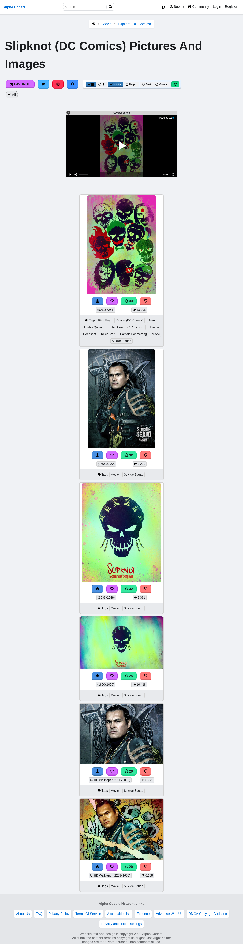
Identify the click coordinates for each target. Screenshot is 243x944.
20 (129, 771)
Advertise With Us (169, 914)
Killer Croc (108, 334)
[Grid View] (91, 84)
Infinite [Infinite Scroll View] (115, 84)
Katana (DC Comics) (129, 320)
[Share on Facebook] (72, 84)
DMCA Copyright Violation (208, 914)
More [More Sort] (161, 84)
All (12, 94)
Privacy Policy (59, 914)
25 (129, 676)
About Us (23, 914)
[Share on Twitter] (43, 84)
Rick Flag (104, 320)
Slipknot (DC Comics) (134, 24)
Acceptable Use (118, 914)
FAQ (39, 914)
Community (198, 7)
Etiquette (143, 914)
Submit (177, 7)
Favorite (20, 84)
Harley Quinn (93, 327)
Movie (106, 24)
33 (129, 301)
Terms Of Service (88, 914)
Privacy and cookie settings (121, 924)
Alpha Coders (14, 7)
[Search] (110, 6)
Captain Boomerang (133, 334)
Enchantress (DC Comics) (124, 327)
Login (217, 7)
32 (129, 455)
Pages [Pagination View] (131, 84)
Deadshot (89, 334)
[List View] (101, 84)
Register (231, 7)
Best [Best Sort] (146, 84)
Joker (152, 320)
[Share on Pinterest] (58, 84)
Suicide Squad (121, 341)
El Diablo (153, 327)
